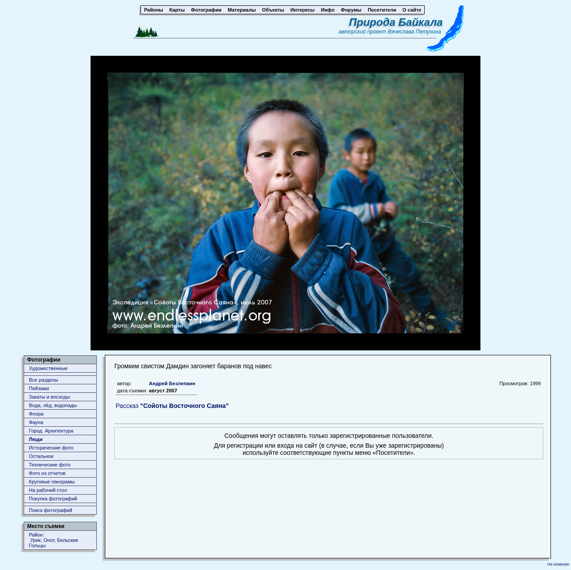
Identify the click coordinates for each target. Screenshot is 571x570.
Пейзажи (39, 388)
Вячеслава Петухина (414, 32)
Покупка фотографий (53, 498)
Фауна (36, 422)
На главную (558, 564)
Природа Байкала (396, 22)
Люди (36, 439)
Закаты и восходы (49, 396)
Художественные (48, 368)
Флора (36, 413)
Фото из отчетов (47, 473)
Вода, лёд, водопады (53, 405)
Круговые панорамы (52, 481)
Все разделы (43, 380)
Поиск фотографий (50, 510)
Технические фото (49, 464)
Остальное (41, 456)
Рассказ (172, 405)
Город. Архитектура (51, 430)
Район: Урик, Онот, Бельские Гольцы (54, 540)
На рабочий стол (48, 490)
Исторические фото (51, 447)
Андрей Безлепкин (172, 383)
